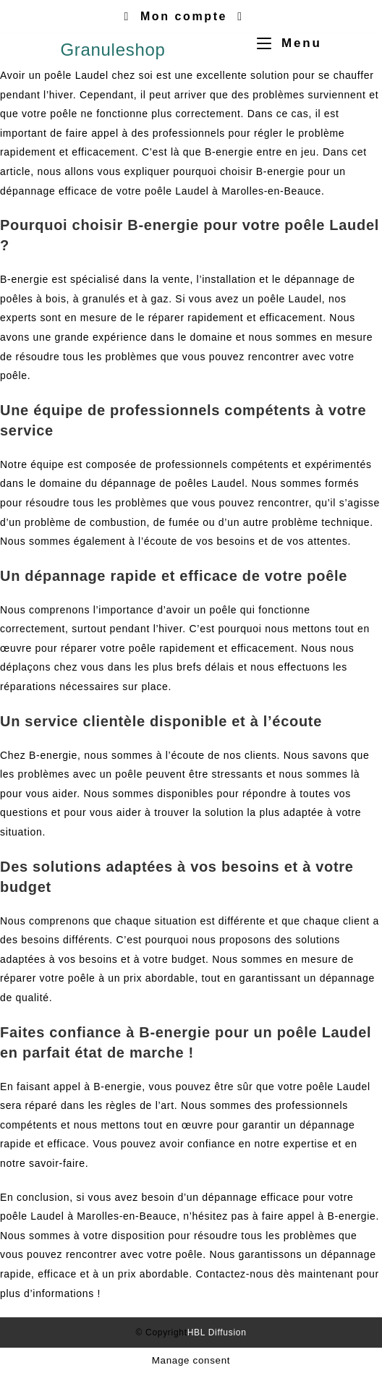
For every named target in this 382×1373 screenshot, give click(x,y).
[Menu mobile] (283, 43)
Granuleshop (112, 49)
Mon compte (183, 16)
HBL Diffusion (217, 1332)
